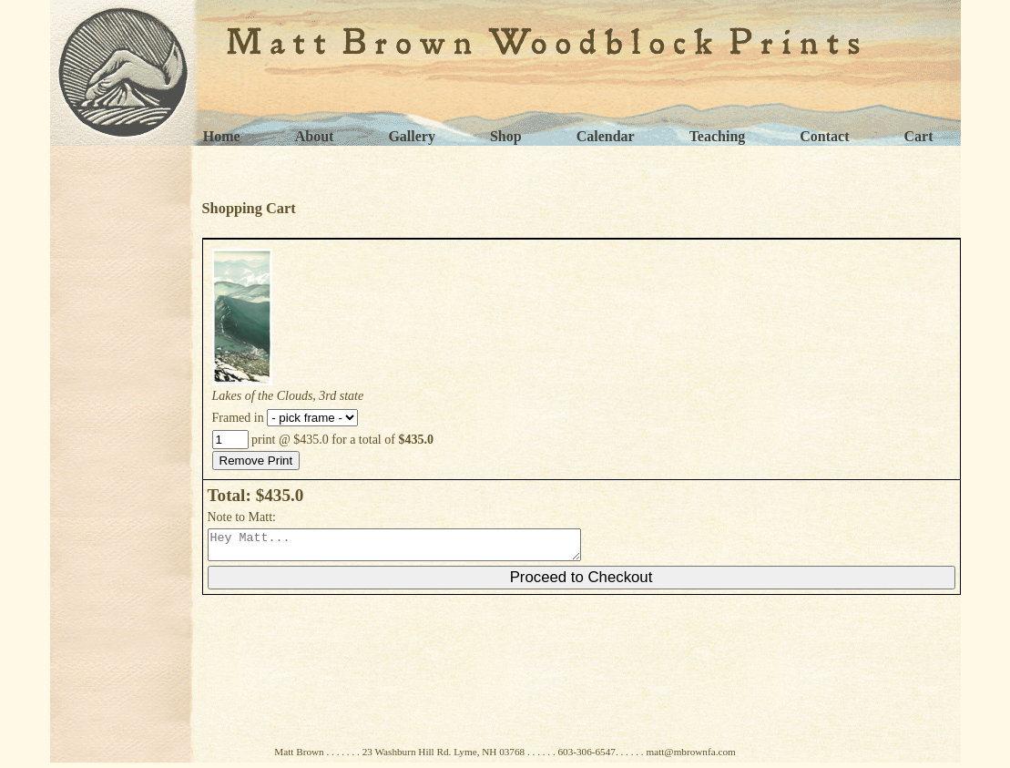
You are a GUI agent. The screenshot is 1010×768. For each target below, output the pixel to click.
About (314, 136)
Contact (824, 136)
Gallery (411, 136)
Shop (506, 136)
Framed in (285, 418)
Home (221, 136)
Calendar (605, 136)
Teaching (717, 136)
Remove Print (256, 460)
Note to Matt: (242, 517)
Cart (918, 136)
